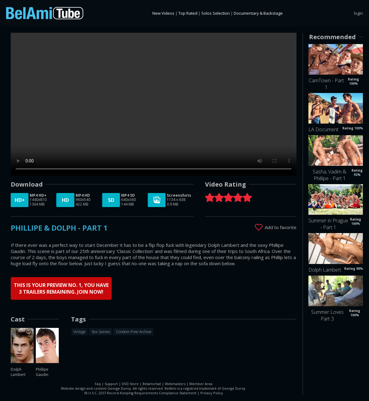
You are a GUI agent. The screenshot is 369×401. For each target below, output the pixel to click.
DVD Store (130, 383)
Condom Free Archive (133, 331)
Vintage (79, 331)
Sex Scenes (100, 331)
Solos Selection (215, 13)
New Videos (163, 13)
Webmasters (175, 383)
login (358, 13)
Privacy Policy (211, 392)
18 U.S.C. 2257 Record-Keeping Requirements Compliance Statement (140, 392)
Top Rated (187, 13)
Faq (98, 383)
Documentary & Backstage (258, 13)
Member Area (200, 383)
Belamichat (152, 383)
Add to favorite (280, 227)
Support (111, 383)
